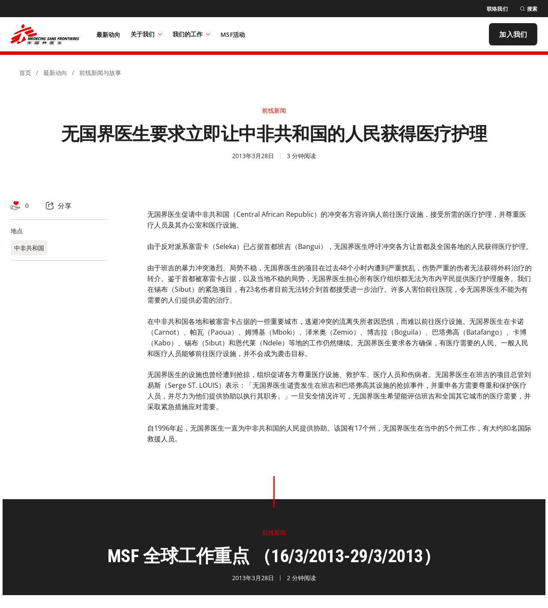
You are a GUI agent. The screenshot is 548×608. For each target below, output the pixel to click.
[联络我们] (497, 9)
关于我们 (146, 34)
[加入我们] (513, 34)
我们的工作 (191, 34)
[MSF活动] (232, 34)
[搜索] (528, 9)
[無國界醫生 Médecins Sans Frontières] (45, 34)
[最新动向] (108, 34)
